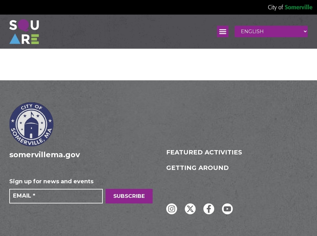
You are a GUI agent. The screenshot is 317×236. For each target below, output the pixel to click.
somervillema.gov (44, 154)
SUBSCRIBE (129, 196)
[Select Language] (271, 31)
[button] (223, 32)
